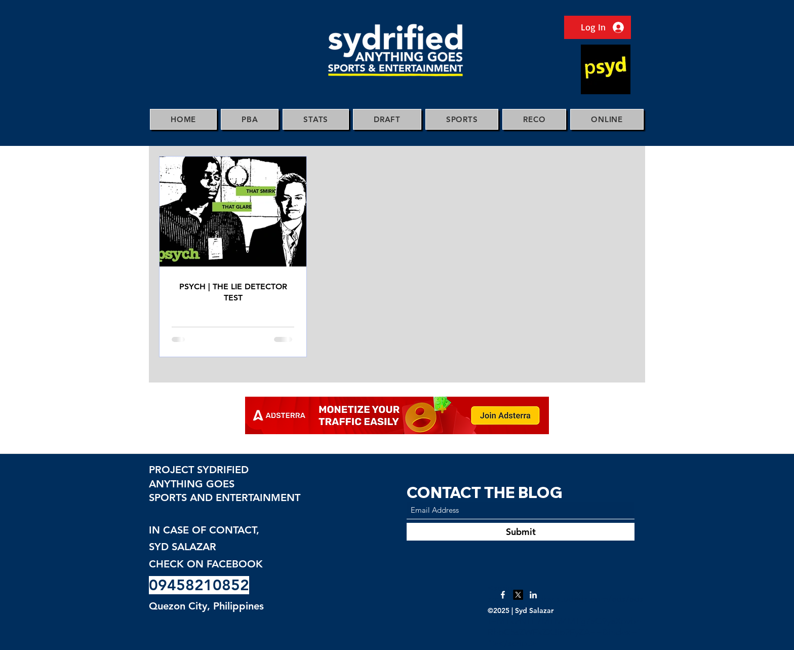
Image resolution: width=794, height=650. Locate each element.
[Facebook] (503, 595)
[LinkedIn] (533, 595)
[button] (250, 119)
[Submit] (520, 532)
